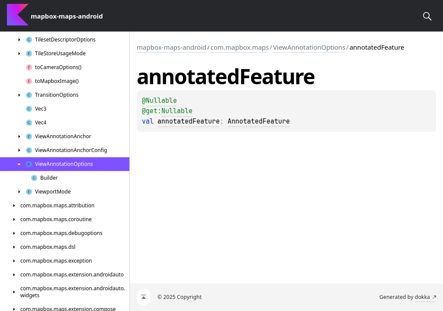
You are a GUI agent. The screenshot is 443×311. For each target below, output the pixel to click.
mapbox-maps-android (171, 47)
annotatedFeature (188, 121)
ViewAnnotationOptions (309, 47)
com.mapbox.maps (240, 47)
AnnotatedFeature (259, 121)
